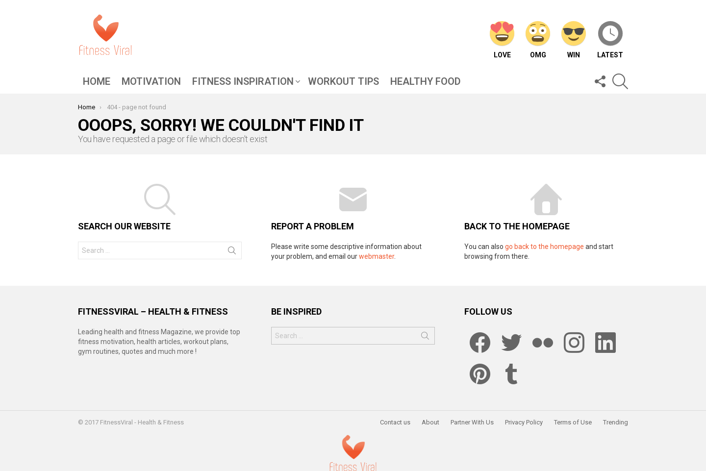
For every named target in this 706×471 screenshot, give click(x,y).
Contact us (395, 422)
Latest (610, 40)
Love (502, 40)
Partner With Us (472, 422)
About (430, 422)
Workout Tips (343, 81)
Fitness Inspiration (243, 82)
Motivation (151, 81)
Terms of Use (573, 422)
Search (232, 252)
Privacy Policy (524, 422)
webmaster (376, 256)
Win (573, 40)
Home (96, 81)
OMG (538, 40)
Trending (615, 422)
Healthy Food (425, 81)
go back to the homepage (544, 246)
